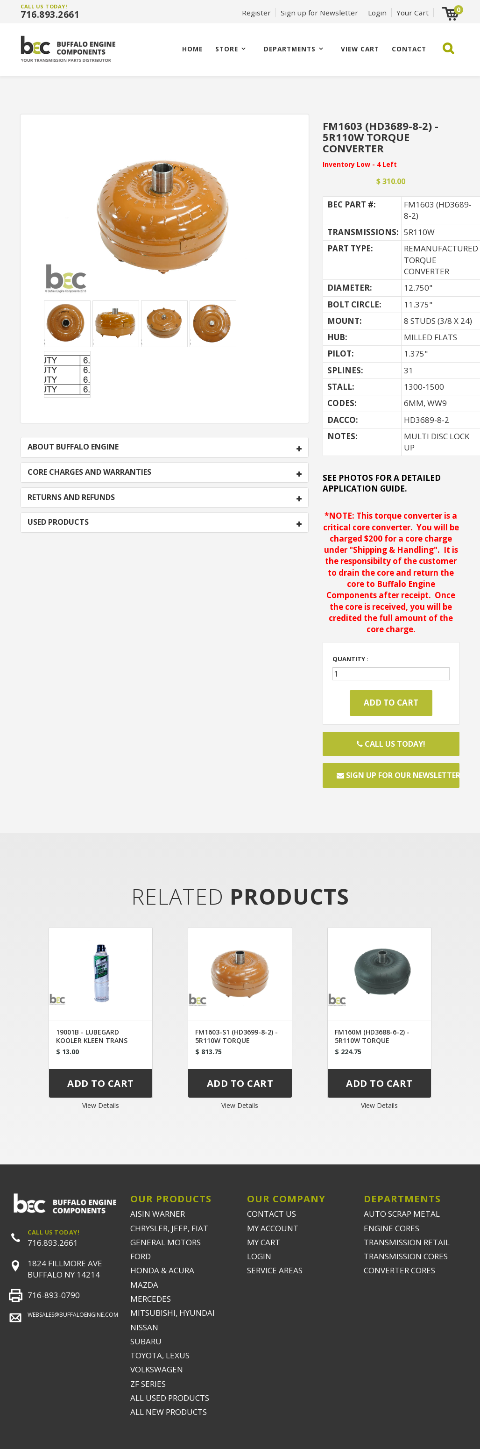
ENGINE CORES (391, 1228)
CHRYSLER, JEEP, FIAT (169, 1228)
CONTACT (409, 48)
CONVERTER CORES (399, 1270)
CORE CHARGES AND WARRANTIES (89, 472)
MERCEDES (150, 1298)
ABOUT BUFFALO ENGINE (73, 447)
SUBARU (146, 1341)
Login (377, 12)
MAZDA (144, 1284)
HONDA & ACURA (162, 1270)
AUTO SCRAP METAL (402, 1213)
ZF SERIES (148, 1383)
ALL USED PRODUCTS (169, 1397)
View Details (100, 1105)
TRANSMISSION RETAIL (407, 1242)
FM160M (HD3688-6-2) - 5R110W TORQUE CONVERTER (372, 1040)
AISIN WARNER (157, 1213)
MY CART (263, 1242)
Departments (290, 48)
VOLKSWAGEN (156, 1369)
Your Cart (412, 12)
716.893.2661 (50, 14)
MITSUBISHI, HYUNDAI (172, 1312)
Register (256, 12)
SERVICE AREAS (275, 1270)
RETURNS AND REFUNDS (71, 497)
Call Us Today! (391, 744)
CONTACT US (271, 1213)
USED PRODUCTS (58, 522)
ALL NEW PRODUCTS (168, 1411)
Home (192, 48)
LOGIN (259, 1256)
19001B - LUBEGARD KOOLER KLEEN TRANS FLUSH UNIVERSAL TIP (91, 1040)
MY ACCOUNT (272, 1228)
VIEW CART (360, 48)
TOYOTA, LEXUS (160, 1355)
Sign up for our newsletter (398, 775)
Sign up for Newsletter (319, 12)
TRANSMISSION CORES (406, 1256)
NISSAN (144, 1327)
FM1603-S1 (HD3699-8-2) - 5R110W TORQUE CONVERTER (236, 1040)
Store (226, 48)
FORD (140, 1256)
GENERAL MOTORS (165, 1242)
